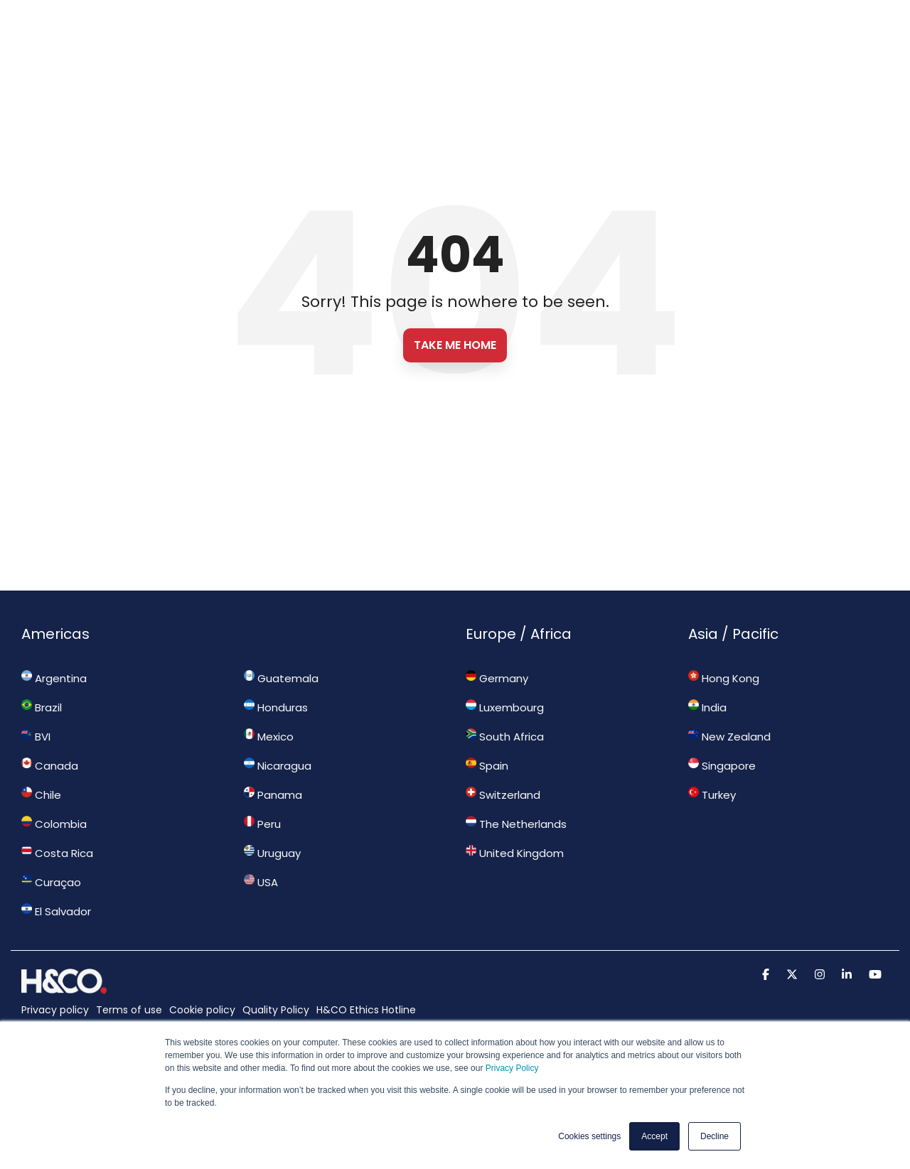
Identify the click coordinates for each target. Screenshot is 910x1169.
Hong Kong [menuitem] (723, 678)
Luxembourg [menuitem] (505, 707)
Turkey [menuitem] (712, 794)
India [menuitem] (707, 707)
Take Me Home (455, 345)
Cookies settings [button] (589, 1136)
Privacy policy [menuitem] (55, 1010)
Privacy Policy (512, 1069)
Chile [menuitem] (41, 794)
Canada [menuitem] (49, 765)
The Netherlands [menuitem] (516, 823)
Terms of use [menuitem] (129, 1010)
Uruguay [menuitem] (272, 853)
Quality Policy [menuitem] (275, 1010)
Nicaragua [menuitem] (277, 765)
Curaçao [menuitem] (51, 882)
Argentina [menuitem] (54, 678)
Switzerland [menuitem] (503, 794)
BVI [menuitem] (35, 736)
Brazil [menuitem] (41, 707)
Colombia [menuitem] (54, 823)
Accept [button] (654, 1136)
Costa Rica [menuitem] (57, 853)
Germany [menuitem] (497, 678)
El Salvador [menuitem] (56, 911)
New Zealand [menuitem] (729, 736)
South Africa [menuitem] (505, 736)
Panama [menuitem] (273, 794)
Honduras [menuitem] (276, 707)
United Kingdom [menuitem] (515, 853)
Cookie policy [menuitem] (202, 1010)
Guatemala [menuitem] (281, 678)
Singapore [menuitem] (722, 765)
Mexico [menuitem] (269, 736)
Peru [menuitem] (262, 823)
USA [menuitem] (261, 882)
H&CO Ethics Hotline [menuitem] (366, 1010)
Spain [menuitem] (487, 765)
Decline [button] (714, 1136)
